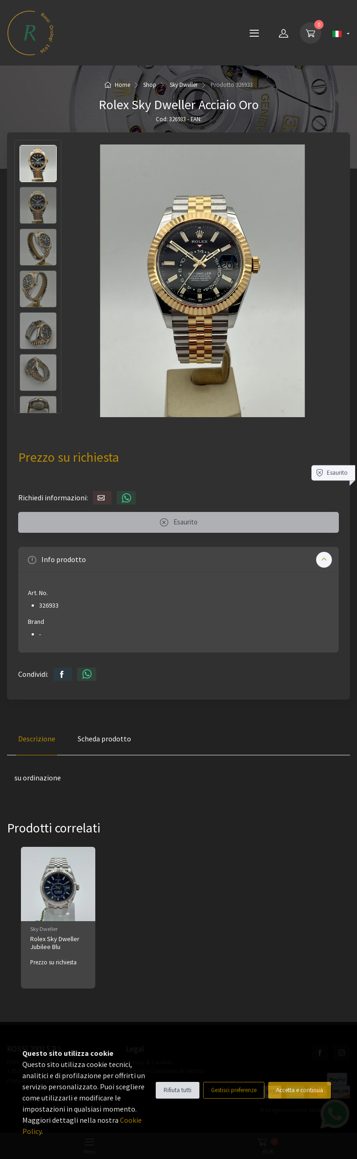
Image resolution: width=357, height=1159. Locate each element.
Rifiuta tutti (178, 1090)
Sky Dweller (184, 85)
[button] (178, 559)
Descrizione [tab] (36, 738)
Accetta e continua (299, 1090)
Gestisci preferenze (234, 1090)
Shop (149, 85)
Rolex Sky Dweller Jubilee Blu (54, 943)
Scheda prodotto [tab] (104, 738)
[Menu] (254, 33)
